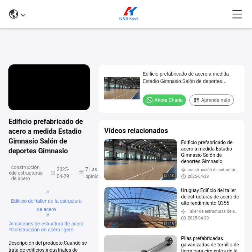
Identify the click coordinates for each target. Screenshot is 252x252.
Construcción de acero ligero (42, 229)
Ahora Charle (164, 99)
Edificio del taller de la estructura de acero (46, 201)
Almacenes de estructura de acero (46, 223)
